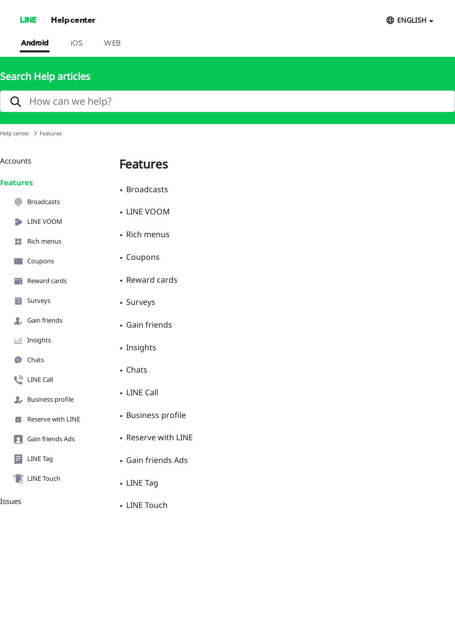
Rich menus (37, 242)
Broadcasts (36, 202)
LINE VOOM (37, 222)
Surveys (31, 301)
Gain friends (37, 321)
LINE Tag (33, 459)
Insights (32, 340)
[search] (227, 101)
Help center (73, 19)
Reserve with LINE (46, 419)
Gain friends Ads (44, 439)
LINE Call (33, 380)
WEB (112, 43)
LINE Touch (36, 479)
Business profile (43, 400)
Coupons (33, 261)
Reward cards (40, 281)
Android (34, 43)
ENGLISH (411, 20)
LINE (28, 19)
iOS (76, 43)
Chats (28, 360)
